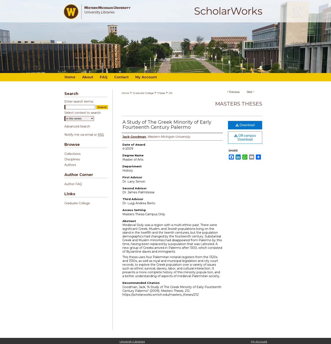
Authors (70, 165)
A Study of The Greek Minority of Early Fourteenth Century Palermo (166, 124)
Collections (72, 154)
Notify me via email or (84, 135)
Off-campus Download (245, 137)
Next (249, 91)
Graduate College (143, 93)
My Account (259, 341)
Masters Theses (238, 104)
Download (245, 125)
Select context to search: (82, 113)
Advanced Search (77, 126)
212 (170, 93)
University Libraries (132, 341)
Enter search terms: (79, 101)
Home (125, 93)
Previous (234, 91)
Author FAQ (73, 184)
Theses (161, 93)
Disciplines (72, 159)
